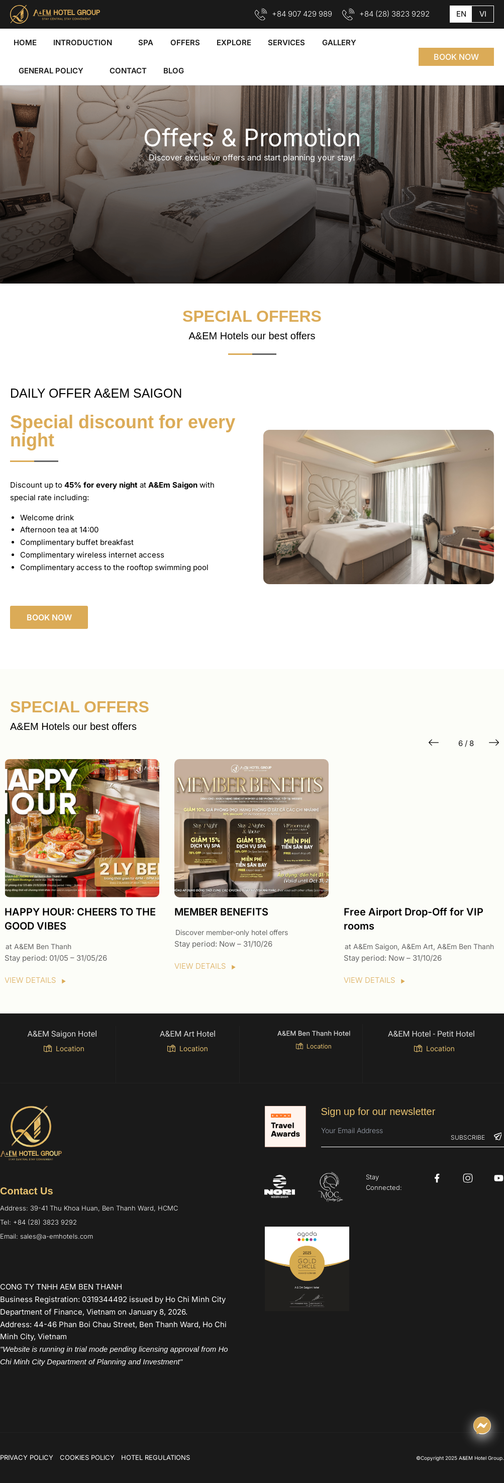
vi (482, 14)
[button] (456, 57)
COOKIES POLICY (87, 1457)
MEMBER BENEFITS (221, 912)
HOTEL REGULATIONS (155, 1457)
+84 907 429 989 (302, 14)
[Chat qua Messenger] (482, 1425)
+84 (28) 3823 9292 (394, 14)
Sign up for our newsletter (378, 1111)
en (461, 14)
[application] (112, 43)
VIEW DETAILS (36, 980)
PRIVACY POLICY (26, 1457)
